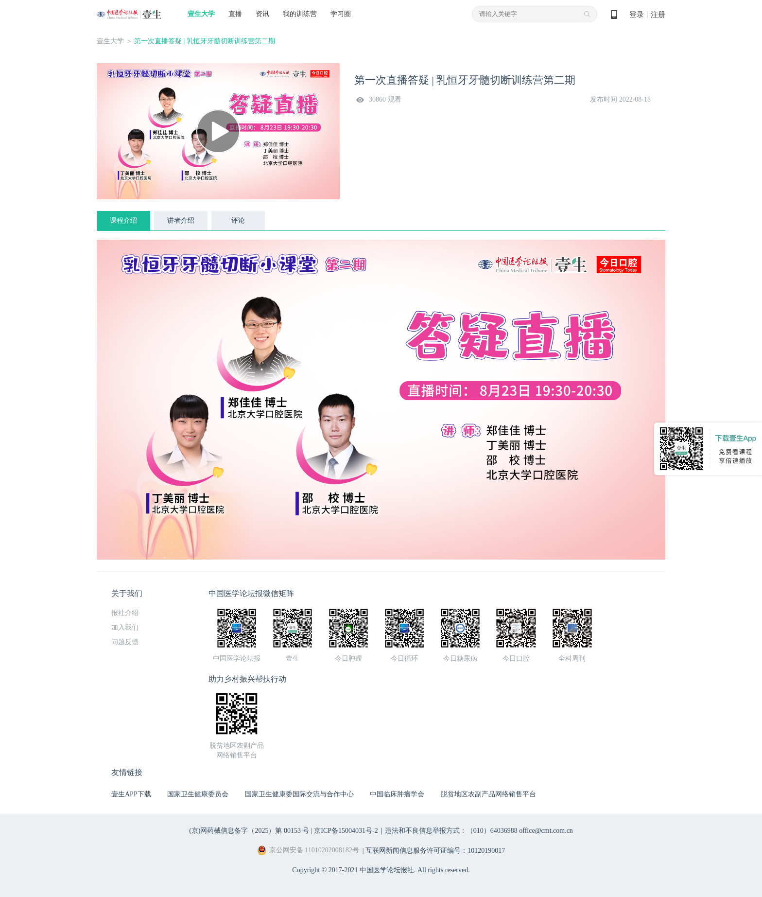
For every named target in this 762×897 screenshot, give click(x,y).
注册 (658, 14)
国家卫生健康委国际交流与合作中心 (299, 794)
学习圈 (340, 14)
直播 (235, 14)
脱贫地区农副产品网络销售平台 (488, 794)
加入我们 (125, 627)
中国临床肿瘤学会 (397, 794)
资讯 (262, 14)
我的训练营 (300, 14)
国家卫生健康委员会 (197, 794)
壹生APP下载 (131, 794)
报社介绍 (125, 612)
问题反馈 (125, 642)
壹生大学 (201, 14)
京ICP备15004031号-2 (346, 830)
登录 (636, 14)
